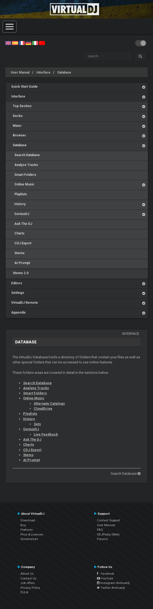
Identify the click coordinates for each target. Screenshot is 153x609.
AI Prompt (20, 263)
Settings (17, 293)
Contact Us (28, 578)
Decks (17, 116)
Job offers (27, 583)
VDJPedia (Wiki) (108, 534)
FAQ (100, 529)
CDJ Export (21, 243)
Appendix (18, 312)
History (18, 204)
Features (26, 529)
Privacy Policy (30, 588)
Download (27, 520)
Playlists (19, 194)
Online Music (22, 184)
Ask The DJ (21, 224)
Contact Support (108, 520)
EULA (24, 592)
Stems (17, 253)
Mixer (16, 126)
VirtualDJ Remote (24, 302)
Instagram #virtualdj (113, 583)
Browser (18, 135)
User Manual (20, 72)
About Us (27, 573)
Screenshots (29, 539)
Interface (43, 72)
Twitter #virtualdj (111, 588)
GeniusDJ (20, 214)
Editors (16, 283)
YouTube (105, 578)
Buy (23, 525)
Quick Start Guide (24, 86)
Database (64, 72)
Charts (17, 233)
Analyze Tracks (24, 165)
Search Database (25, 155)
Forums (102, 539)
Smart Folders (23, 175)
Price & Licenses (31, 534)
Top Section (21, 106)
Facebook (105, 573)
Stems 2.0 (19, 273)
